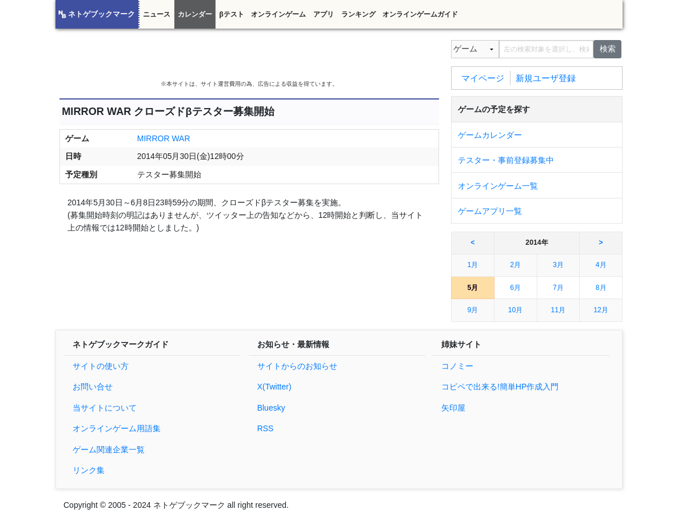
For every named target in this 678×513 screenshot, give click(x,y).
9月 (472, 310)
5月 (472, 288)
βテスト (231, 14)
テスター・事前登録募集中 (506, 160)
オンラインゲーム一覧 (498, 185)
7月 (558, 288)
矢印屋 (453, 407)
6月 (515, 288)
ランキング (358, 14)
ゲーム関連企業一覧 (109, 449)
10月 (515, 310)
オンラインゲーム (278, 14)
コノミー (457, 366)
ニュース (156, 14)
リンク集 (89, 470)
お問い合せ (93, 386)
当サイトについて (105, 407)
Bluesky (271, 407)
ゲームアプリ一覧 (490, 211)
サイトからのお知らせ (297, 366)
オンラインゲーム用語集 (117, 428)
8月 (601, 288)
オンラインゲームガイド (420, 14)
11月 (558, 310)
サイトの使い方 (101, 366)
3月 (558, 265)
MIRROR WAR (163, 138)
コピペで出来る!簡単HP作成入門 (500, 386)
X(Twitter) (274, 386)
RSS (265, 428)
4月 (601, 265)
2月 (515, 265)
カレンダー (195, 14)
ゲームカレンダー (490, 135)
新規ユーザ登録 (546, 77)
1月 (472, 265)
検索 (608, 48)
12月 (600, 310)
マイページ (482, 77)
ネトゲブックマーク (101, 14)
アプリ (323, 14)
